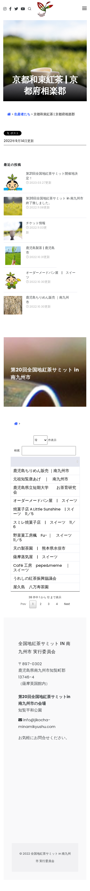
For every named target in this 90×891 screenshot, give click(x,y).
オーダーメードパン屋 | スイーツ (50, 275)
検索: (45, 450)
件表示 (45, 440)
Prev (23, 604)
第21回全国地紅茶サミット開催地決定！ (52, 175)
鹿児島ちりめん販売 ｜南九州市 (47, 299)
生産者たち (22, 114)
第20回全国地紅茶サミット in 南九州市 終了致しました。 (54, 200)
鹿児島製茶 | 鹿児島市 (40, 250)
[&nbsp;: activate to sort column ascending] (45, 461)
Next (67, 604)
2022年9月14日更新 (19, 141)
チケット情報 (35, 223)
